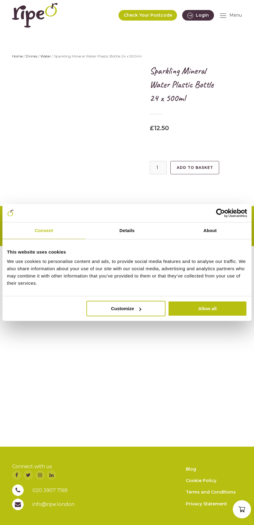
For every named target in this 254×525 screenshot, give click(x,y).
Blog (191, 469)
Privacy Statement (206, 504)
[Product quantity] (158, 167)
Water (45, 56)
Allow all (207, 308)
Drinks (31, 56)
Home (17, 56)
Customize (126, 308)
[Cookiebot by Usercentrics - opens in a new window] (220, 213)
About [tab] (210, 230)
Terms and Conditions (211, 492)
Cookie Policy (201, 480)
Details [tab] (127, 230)
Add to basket (195, 167)
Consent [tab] (44, 230)
